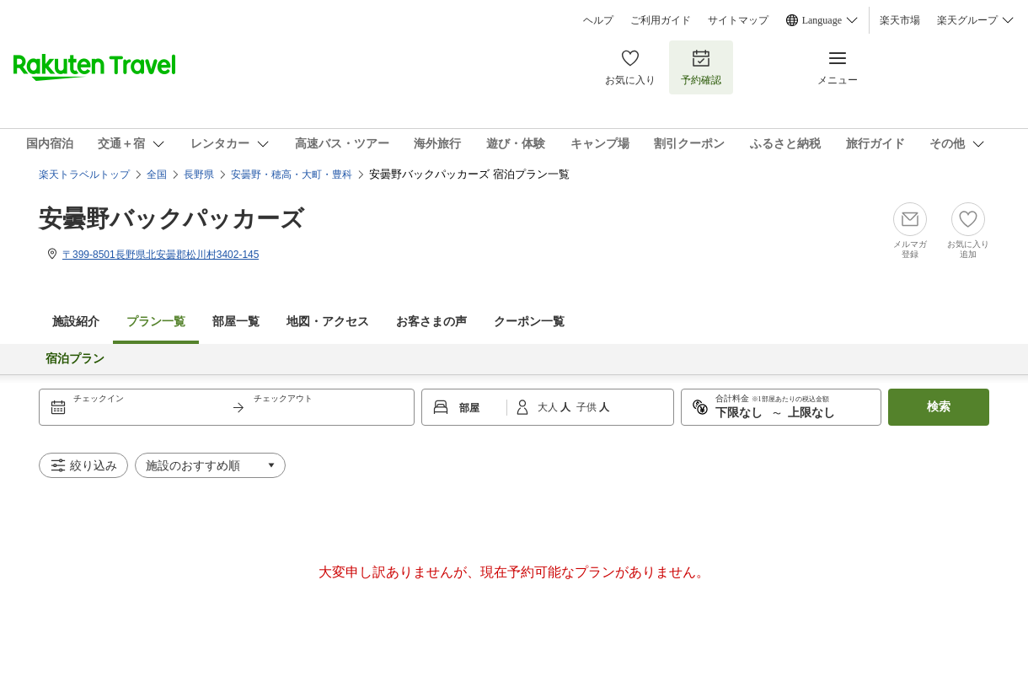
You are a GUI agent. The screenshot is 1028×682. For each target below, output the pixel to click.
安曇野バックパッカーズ (171, 219)
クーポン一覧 (529, 321)
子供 (587, 407)
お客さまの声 (431, 321)
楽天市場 (900, 20)
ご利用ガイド (660, 20)
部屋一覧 (236, 321)
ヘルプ (598, 20)
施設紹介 (75, 321)
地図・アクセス (327, 321)
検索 (938, 406)
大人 (549, 407)
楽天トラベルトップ (84, 174)
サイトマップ (738, 20)
